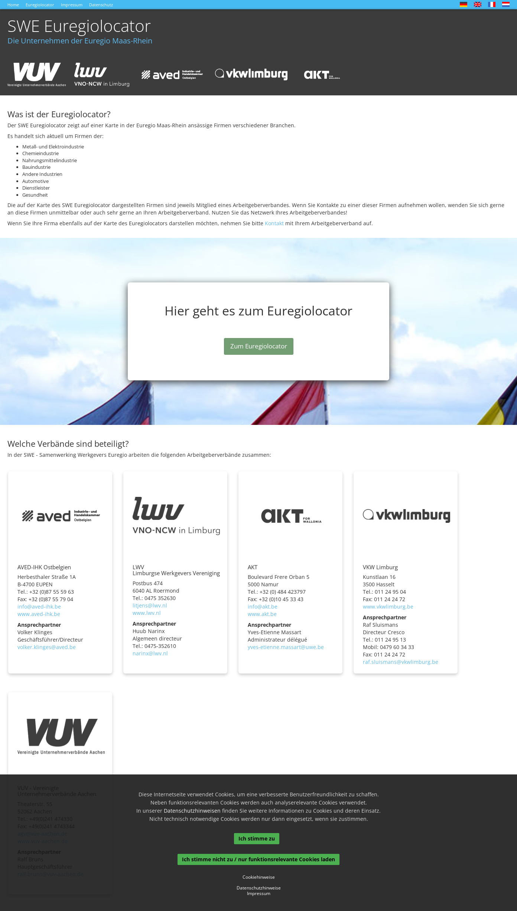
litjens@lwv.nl (150, 605)
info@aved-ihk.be (39, 606)
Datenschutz (101, 4)
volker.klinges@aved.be (46, 647)
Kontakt (274, 223)
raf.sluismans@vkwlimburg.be (400, 661)
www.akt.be (262, 613)
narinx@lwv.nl (150, 653)
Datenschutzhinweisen (192, 810)
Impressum (71, 4)
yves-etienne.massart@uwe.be (286, 647)
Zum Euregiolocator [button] (258, 346)
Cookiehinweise (259, 877)
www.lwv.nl (147, 612)
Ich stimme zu (256, 838)
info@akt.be (262, 606)
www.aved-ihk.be (38, 613)
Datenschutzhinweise (259, 888)
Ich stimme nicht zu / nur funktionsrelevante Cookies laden (258, 859)
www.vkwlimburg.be (388, 606)
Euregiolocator (40, 4)
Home (13, 4)
